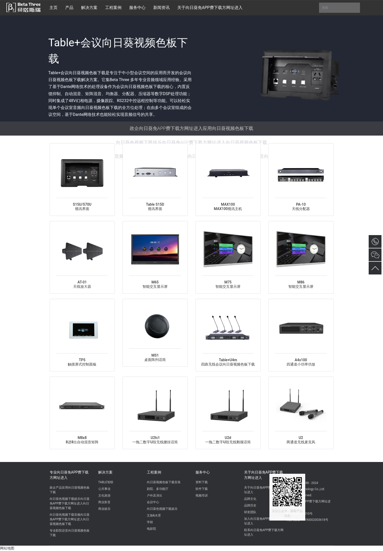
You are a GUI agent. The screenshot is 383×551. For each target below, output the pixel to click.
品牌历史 (250, 505)
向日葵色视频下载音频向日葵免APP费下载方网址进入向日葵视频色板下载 (70, 519)
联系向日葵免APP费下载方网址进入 (264, 532)
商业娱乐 (104, 509)
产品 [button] (69, 7)
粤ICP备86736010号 (299, 513)
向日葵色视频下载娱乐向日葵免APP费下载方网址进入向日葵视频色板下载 (191, 142)
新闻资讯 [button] (161, 7)
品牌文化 (250, 499)
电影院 (151, 529)
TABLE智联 (105, 482)
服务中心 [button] (137, 7)
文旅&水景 (154, 515)
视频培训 (201, 495)
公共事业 (104, 489)
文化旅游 (104, 495)
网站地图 (7, 548)
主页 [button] (53, 7)
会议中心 (153, 502)
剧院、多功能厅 (157, 489)
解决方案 (105, 472)
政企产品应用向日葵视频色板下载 (70, 490)
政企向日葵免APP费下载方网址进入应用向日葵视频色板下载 (192, 128)
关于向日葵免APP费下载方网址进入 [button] (210, 7)
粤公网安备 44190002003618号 (306, 520)
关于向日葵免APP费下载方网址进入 (263, 475)
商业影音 (104, 502)
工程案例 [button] (113, 7)
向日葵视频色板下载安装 (164, 482)
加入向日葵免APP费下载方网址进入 (264, 521)
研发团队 (250, 512)
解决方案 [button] (89, 7)
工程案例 (154, 472)
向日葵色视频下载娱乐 (162, 509)
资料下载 (201, 482)
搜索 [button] (339, 8)
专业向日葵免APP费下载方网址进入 (69, 475)
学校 (150, 522)
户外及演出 (154, 495)
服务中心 (202, 472)
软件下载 (201, 489)
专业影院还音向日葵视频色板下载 (70, 533)
